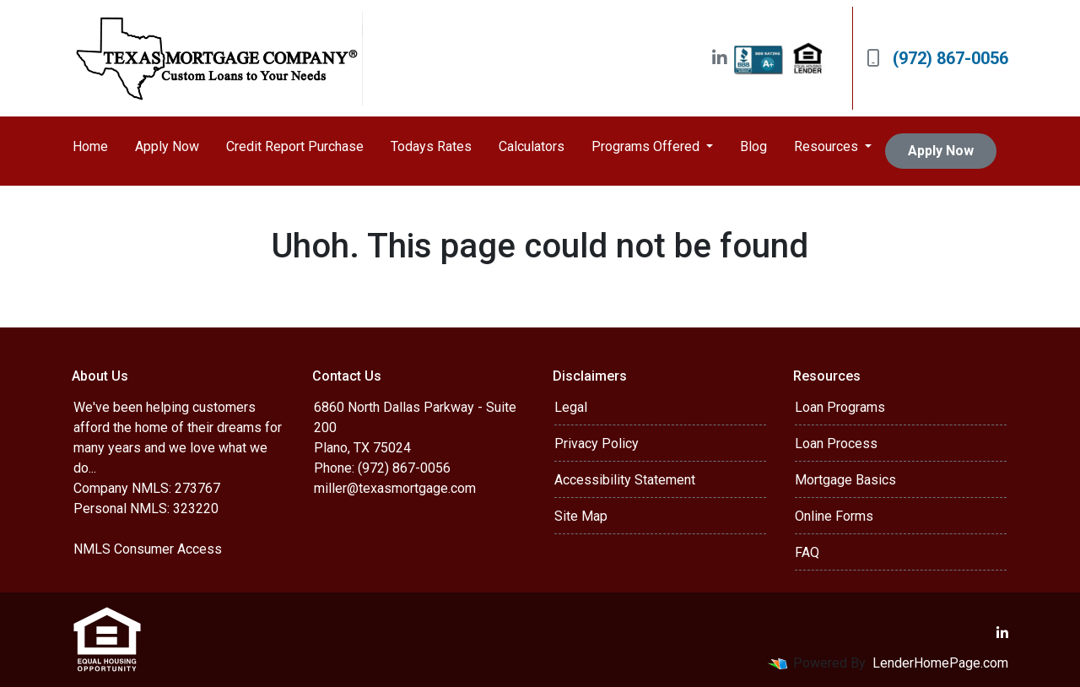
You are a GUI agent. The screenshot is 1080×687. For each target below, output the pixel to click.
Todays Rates (431, 146)
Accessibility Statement (624, 480)
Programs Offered (647, 146)
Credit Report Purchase (295, 146)
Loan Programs (840, 407)
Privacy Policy (596, 443)
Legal (570, 407)
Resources (827, 146)
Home (90, 146)
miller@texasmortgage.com (395, 488)
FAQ (807, 552)
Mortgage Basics (845, 480)
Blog (753, 146)
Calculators (531, 146)
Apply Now (167, 146)
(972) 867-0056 (937, 58)
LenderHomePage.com (940, 663)
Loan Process (836, 443)
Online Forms (834, 516)
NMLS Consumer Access (147, 549)
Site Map (581, 516)
